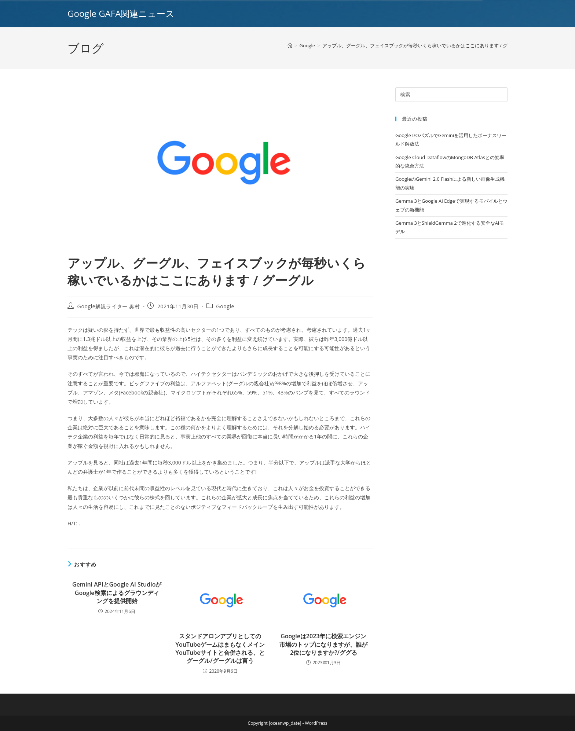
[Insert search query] (451, 94)
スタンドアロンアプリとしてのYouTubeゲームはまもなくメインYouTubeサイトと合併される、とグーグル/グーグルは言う (220, 648)
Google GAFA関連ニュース (121, 13)
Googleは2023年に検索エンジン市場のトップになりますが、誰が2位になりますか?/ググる (323, 644)
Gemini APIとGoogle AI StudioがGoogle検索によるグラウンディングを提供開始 (117, 592)
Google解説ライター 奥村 (108, 306)
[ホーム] (290, 45)
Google (225, 306)
